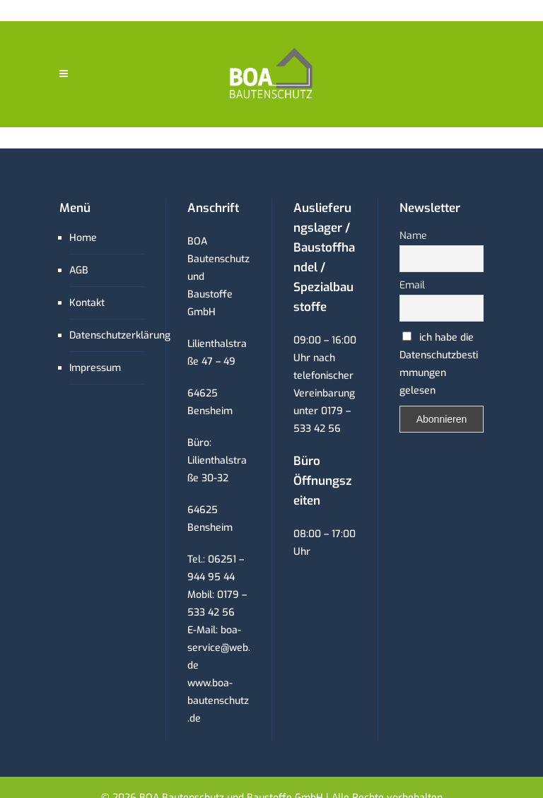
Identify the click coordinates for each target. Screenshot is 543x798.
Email (412, 285)
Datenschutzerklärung (119, 335)
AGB (78, 270)
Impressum (95, 368)
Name (413, 235)
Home (83, 238)
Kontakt (87, 303)
